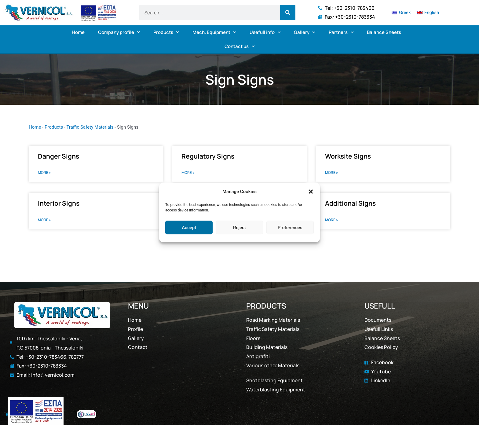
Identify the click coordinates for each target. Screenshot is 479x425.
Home (78, 32)
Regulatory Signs (207, 156)
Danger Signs (58, 156)
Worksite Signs (348, 156)
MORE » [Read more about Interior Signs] (44, 219)
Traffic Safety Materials (89, 127)
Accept (189, 227)
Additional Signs (350, 203)
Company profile (119, 32)
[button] (311, 192)
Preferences (290, 227)
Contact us (239, 46)
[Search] (287, 12)
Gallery (304, 32)
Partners (341, 32)
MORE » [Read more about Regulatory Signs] (188, 172)
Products (166, 32)
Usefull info (265, 32)
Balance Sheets (384, 32)
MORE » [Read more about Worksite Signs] (331, 172)
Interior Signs (58, 203)
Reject (239, 227)
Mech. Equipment (214, 32)
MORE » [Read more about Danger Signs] (44, 172)
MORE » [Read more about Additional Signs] (331, 219)
